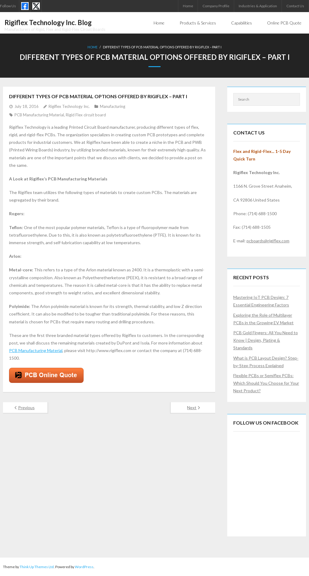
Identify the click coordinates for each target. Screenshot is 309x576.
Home (188, 6)
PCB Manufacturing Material (39, 114)
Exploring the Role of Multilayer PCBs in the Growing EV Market (263, 318)
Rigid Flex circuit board (86, 114)
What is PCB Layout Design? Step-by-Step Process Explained (265, 361)
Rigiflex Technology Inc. (69, 106)
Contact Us (295, 6)
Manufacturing (112, 106)
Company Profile (215, 6)
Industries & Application (258, 6)
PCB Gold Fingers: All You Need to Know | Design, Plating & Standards (265, 340)
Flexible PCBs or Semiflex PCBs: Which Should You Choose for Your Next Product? (266, 383)
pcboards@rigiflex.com (268, 240)
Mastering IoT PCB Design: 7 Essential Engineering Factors (261, 301)
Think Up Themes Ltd (37, 567)
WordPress (84, 567)
